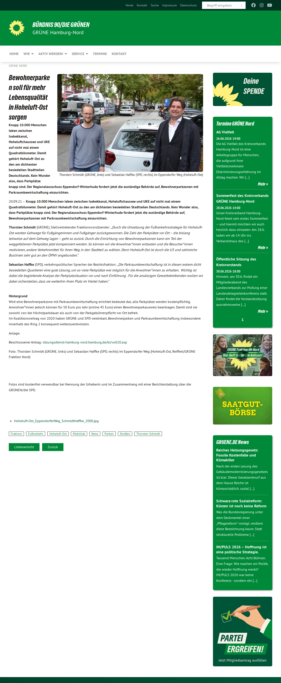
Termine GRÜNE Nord (236, 123)
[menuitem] (129, 5)
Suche (155, 5)
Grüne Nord (18, 66)
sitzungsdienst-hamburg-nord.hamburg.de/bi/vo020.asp (85, 342)
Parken (109, 434)
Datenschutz (188, 5)
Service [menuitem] (78, 53)
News (94, 434)
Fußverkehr (35, 434)
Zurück (53, 447)
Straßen (125, 434)
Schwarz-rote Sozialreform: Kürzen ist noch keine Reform (241, 503)
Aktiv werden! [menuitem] (50, 53)
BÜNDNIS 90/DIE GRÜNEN (62, 24)
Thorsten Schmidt (148, 434)
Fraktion (16, 434)
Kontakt (142, 5)
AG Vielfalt (225, 131)
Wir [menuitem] (26, 53)
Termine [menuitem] (100, 53)
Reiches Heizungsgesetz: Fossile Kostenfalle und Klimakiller (237, 454)
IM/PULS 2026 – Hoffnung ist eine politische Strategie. (241, 549)
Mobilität (79, 434)
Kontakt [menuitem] (119, 53)
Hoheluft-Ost (58, 434)
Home (129, 5)
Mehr (261, 184)
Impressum (169, 5)
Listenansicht (24, 447)
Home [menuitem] (14, 53)
